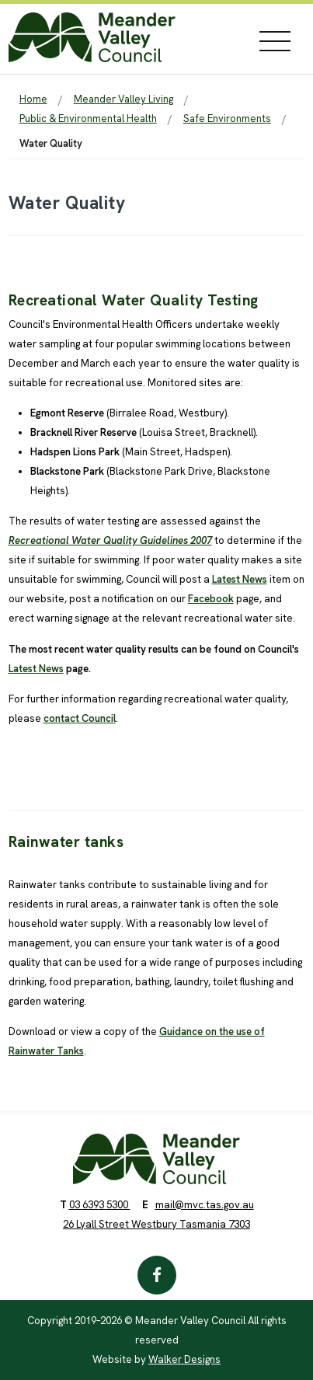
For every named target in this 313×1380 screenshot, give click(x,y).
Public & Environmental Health (88, 118)
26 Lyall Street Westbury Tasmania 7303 (156, 1224)
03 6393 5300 (99, 1204)
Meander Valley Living (123, 99)
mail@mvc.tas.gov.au (204, 1204)
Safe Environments (227, 118)
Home (33, 99)
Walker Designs (184, 1359)
